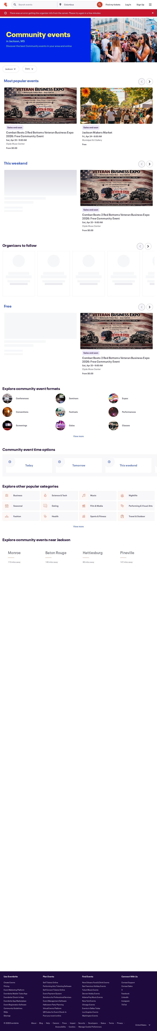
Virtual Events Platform (52, 1008)
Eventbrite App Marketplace (15, 1001)
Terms (111, 1023)
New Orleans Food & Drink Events (95, 982)
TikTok (124, 1004)
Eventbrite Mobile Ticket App (15, 993)
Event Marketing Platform (14, 990)
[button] (10, 69)
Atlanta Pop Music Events (92, 997)
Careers (56, 1023)
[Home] (5, 4)
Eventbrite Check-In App (14, 997)
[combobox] (79, 4)
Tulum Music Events (90, 990)
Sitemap (7, 1015)
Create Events (9, 982)
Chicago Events (88, 1004)
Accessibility (60, 1026)
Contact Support (128, 982)
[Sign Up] (140, 5)
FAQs (6, 1012)
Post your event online (52, 1015)
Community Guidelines (13, 1008)
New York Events (89, 1001)
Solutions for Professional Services (57, 997)
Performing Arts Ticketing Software (57, 986)
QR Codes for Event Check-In (55, 1012)
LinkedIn (124, 997)
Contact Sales (127, 986)
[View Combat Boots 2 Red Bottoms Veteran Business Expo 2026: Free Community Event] (116, 105)
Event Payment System (52, 993)
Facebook (125, 993)
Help (48, 1023)
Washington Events (90, 1015)
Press (64, 1023)
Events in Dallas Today (91, 1008)
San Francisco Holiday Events (94, 986)
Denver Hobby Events (91, 993)
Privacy (120, 1023)
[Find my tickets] (113, 5)
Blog (41, 1023)
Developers (93, 1023)
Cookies (72, 1026)
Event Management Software (55, 1001)
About (33, 1023)
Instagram (125, 1001)
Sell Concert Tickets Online (54, 990)
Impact (72, 1023)
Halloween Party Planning (53, 1004)
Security (81, 1023)
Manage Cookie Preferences (90, 1026)
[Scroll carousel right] (149, 81)
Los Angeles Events (90, 1012)
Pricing (6, 986)
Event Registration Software (15, 1004)
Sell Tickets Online (50, 982)
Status (103, 1023)
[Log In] (128, 5)
